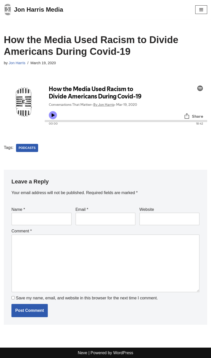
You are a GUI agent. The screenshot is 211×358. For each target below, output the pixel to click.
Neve (82, 353)
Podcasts (27, 148)
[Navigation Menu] (201, 9)
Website (146, 209)
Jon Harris (17, 63)
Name (18, 209)
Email (82, 209)
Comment (21, 231)
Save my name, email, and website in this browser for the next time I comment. (87, 298)
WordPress (123, 353)
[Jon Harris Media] (33, 9)
